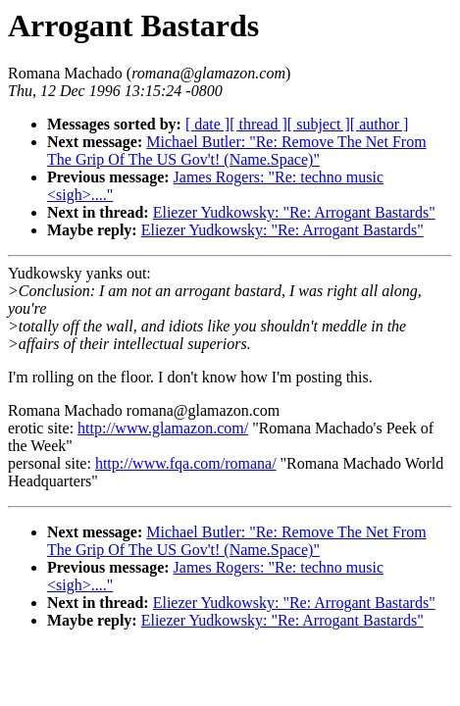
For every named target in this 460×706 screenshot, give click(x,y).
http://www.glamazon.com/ (162, 428)
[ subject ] (318, 124)
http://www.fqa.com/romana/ (186, 463)
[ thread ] (258, 124)
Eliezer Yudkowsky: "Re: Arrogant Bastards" (294, 212)
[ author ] (379, 124)
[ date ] (207, 124)
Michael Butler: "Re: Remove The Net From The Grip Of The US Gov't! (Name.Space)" (237, 150)
